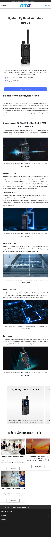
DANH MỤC (4, 516)
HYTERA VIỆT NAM (6, 511)
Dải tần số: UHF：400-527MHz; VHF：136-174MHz (20, 78)
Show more (25, 84)
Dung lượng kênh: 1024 (13, 81)
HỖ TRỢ (3, 520)
